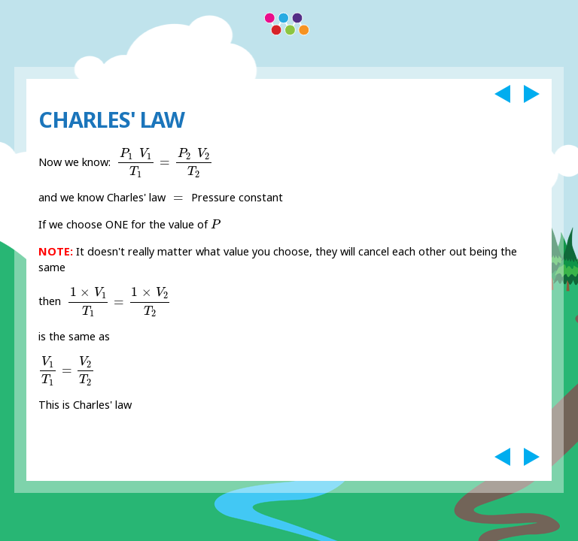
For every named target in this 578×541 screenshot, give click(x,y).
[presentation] (165, 162)
